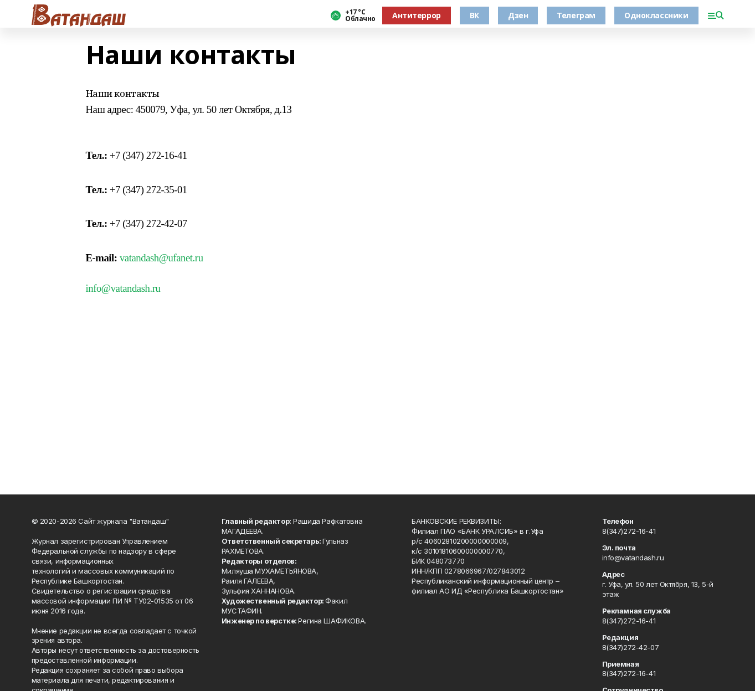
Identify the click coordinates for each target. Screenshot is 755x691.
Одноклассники (656, 15)
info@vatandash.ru (123, 288)
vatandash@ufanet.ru (161, 258)
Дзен (518, 15)
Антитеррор (416, 15)
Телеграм (576, 15)
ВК (474, 15)
